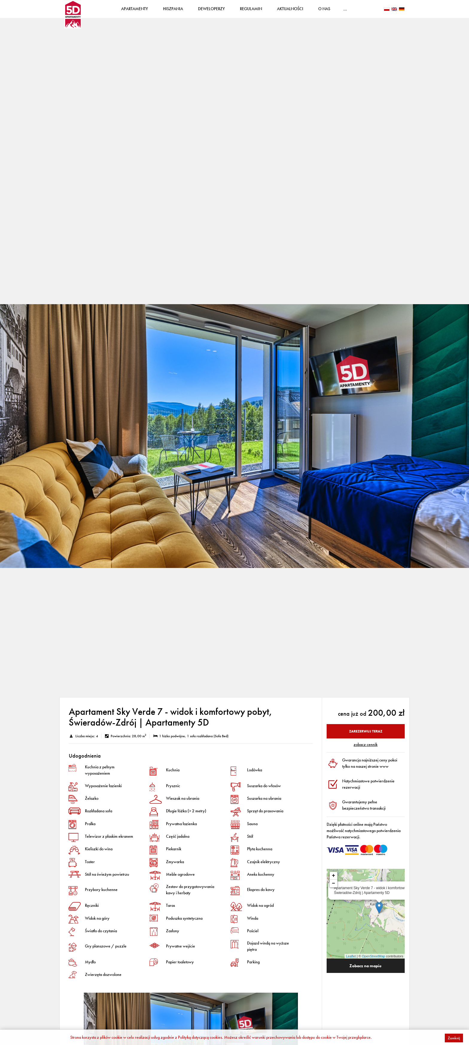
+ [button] (333, 881)
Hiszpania (188, 11)
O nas (339, 11)
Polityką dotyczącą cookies (200, 1037)
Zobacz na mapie (365, 971)
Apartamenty (149, 11)
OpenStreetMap (373, 962)
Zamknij (454, 1038)
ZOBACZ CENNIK (365, 750)
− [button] (333, 889)
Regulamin (266, 11)
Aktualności (305, 11)
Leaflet (351, 962)
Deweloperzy (226, 11)
